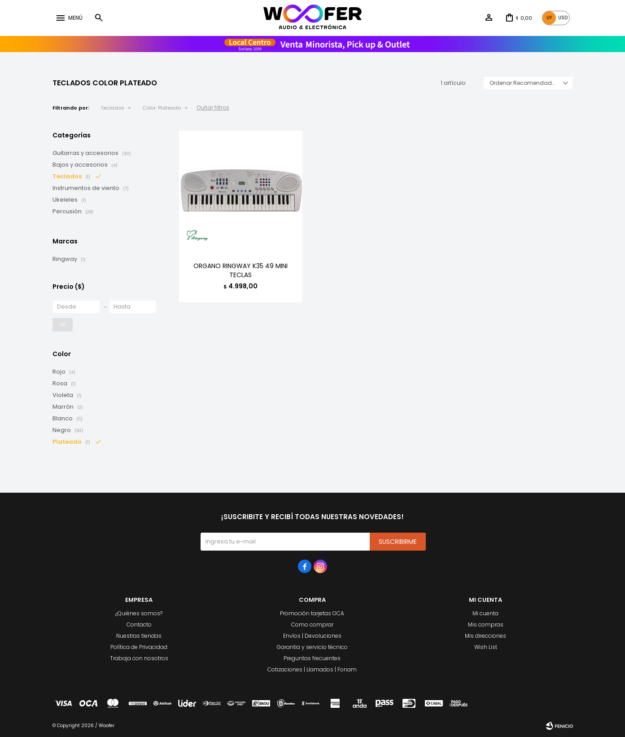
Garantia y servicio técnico (312, 647)
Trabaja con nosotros (139, 658)
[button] (98, 18)
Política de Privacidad (138, 647)
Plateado (161, 107)
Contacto (139, 624)
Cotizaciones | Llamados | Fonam (312, 669)
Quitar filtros (213, 107)
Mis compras (485, 624)
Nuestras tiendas (139, 636)
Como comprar (312, 624)
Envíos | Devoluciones (312, 636)
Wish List (485, 647)
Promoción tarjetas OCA (312, 613)
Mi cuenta (485, 613)
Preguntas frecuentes (312, 658)
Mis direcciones (485, 636)
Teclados (112, 107)
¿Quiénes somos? (138, 613)
